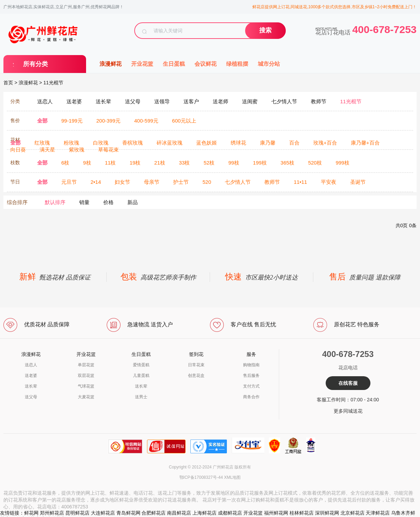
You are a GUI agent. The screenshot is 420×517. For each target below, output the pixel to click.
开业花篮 (142, 64)
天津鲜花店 (378, 513)
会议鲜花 (206, 64)
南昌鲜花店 (179, 513)
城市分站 (269, 64)
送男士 (141, 396)
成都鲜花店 (230, 513)
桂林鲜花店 (302, 513)
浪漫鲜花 (110, 64)
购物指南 (251, 364)
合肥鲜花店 (153, 513)
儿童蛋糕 (141, 375)
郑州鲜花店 (52, 513)
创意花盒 (196, 375)
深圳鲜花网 (327, 513)
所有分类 (35, 64)
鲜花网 (31, 513)
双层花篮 (86, 375)
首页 (8, 82)
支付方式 (251, 386)
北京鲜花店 (352, 513)
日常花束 (196, 364)
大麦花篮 (86, 396)
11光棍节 (53, 82)
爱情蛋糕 (141, 364)
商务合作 (251, 396)
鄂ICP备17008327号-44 (201, 477)
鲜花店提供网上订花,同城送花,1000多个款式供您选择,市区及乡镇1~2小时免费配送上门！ (334, 6)
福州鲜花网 (276, 513)
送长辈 (31, 386)
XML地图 (232, 477)
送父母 (31, 396)
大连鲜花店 (103, 513)
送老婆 (31, 375)
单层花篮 (86, 364)
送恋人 (31, 364)
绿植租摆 (237, 64)
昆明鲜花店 (77, 513)
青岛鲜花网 (128, 513)
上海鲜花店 (204, 513)
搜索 (265, 30)
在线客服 (348, 383)
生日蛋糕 (174, 64)
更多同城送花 (348, 411)
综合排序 (17, 202)
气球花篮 (86, 386)
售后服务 (251, 375)
